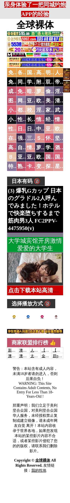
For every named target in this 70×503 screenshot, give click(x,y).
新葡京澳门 (17, 350)
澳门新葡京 (28, 356)
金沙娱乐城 (51, 356)
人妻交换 (37, 350)
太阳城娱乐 (39, 356)
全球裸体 (35, 25)
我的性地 (38, 470)
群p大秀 (59, 356)
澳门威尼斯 (28, 350)
